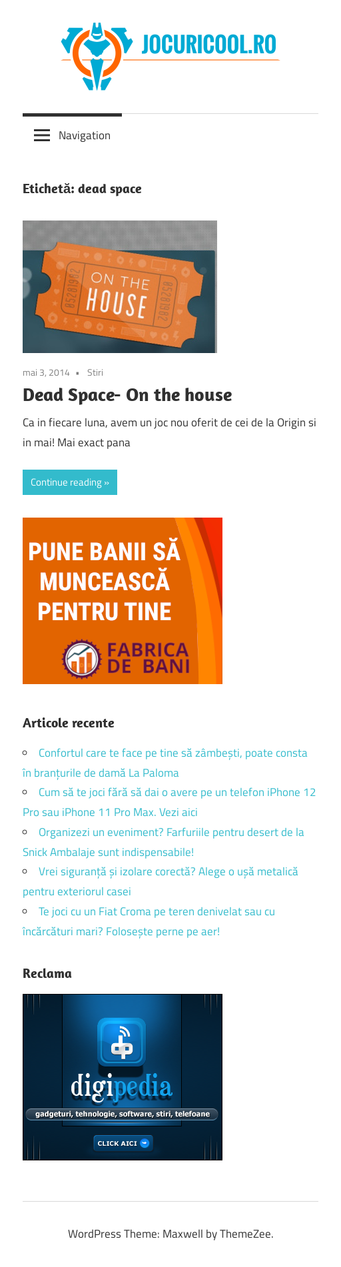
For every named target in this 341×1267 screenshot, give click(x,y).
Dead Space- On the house (127, 394)
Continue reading (66, 482)
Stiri (95, 372)
